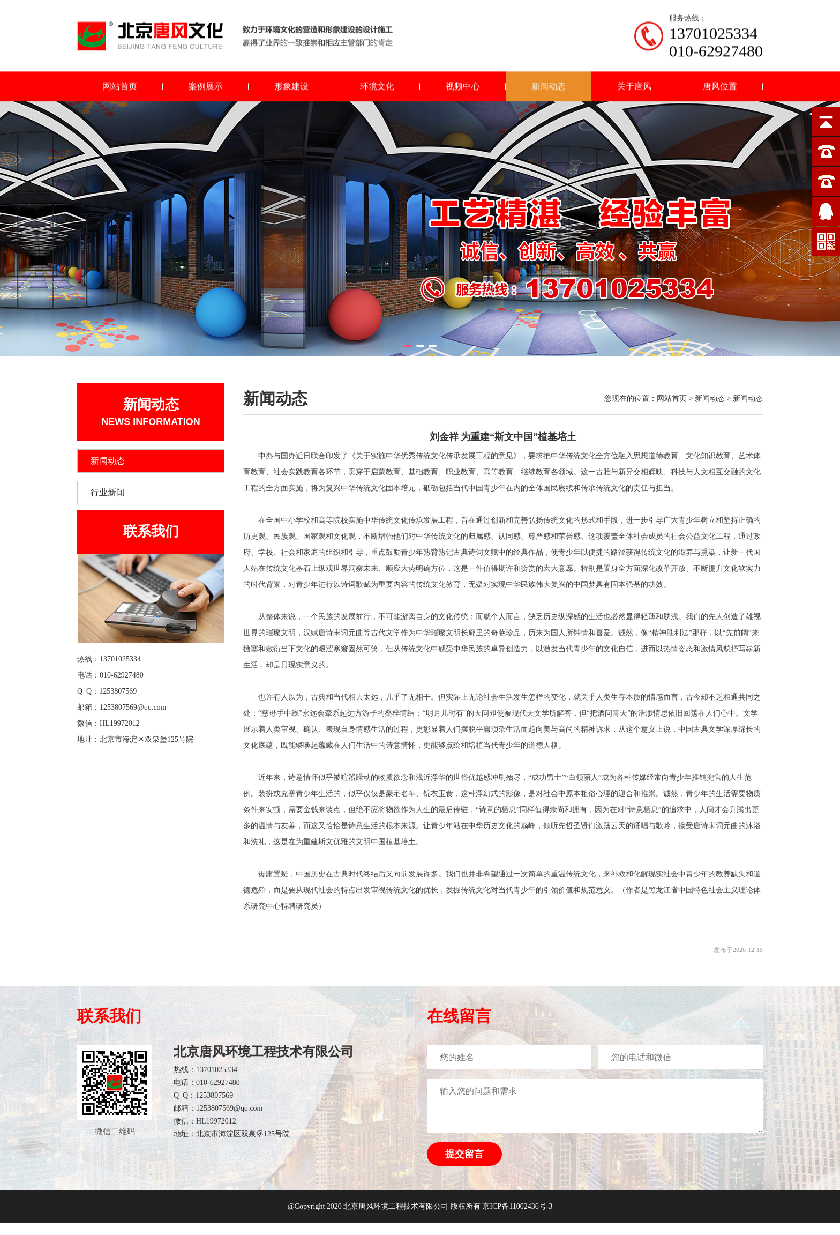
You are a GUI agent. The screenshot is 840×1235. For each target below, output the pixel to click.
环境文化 (377, 89)
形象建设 (291, 89)
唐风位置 (720, 89)
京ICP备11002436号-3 (517, 1206)
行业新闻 (108, 492)
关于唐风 (634, 89)
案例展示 (206, 89)
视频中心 (463, 89)
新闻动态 (548, 89)
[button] (408, 346)
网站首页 (120, 89)
